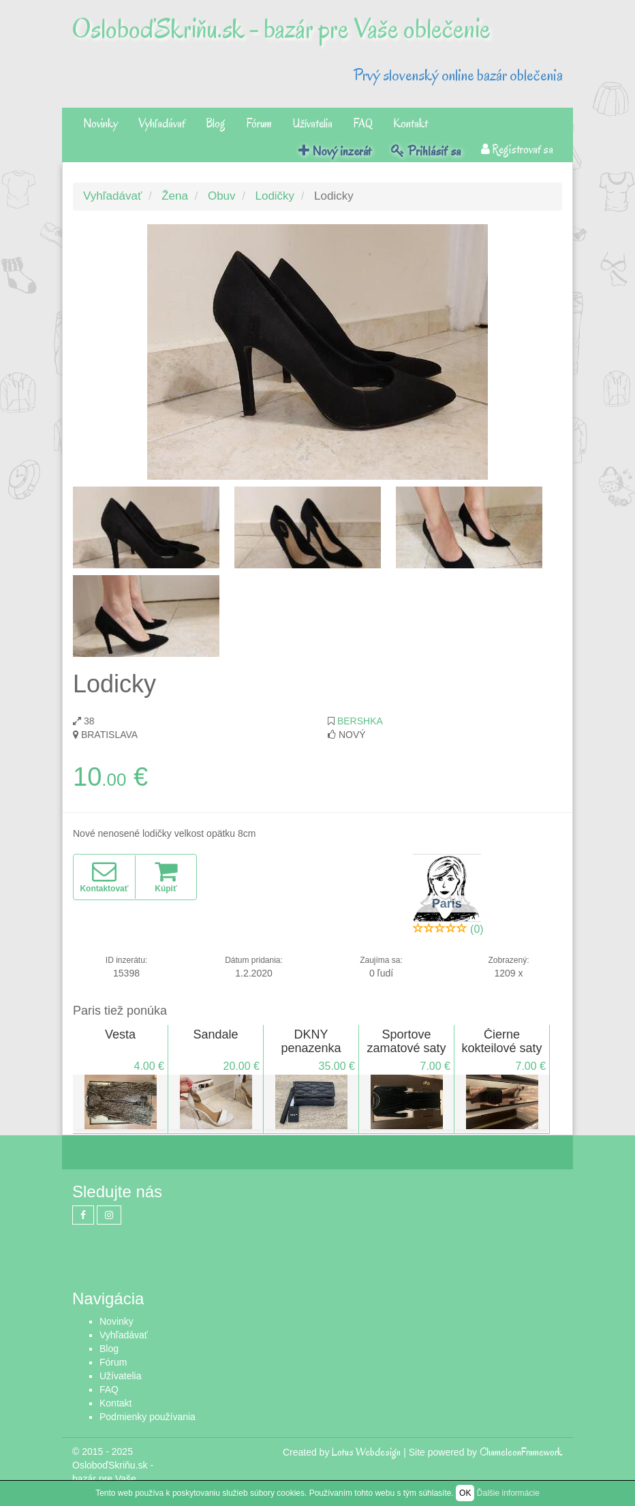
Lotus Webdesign (366, 1452)
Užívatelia (312, 124)
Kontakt (410, 124)
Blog (216, 124)
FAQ (363, 124)
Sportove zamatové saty (406, 1041)
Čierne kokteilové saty (501, 1041)
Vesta (120, 1034)
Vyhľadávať (161, 124)
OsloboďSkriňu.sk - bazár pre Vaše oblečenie (281, 28)
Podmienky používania (147, 1416)
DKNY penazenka (311, 1041)
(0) (477, 929)
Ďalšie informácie (508, 1493)
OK (465, 1493)
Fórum (259, 124)
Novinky (100, 124)
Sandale (215, 1034)
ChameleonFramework (521, 1452)
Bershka (360, 721)
